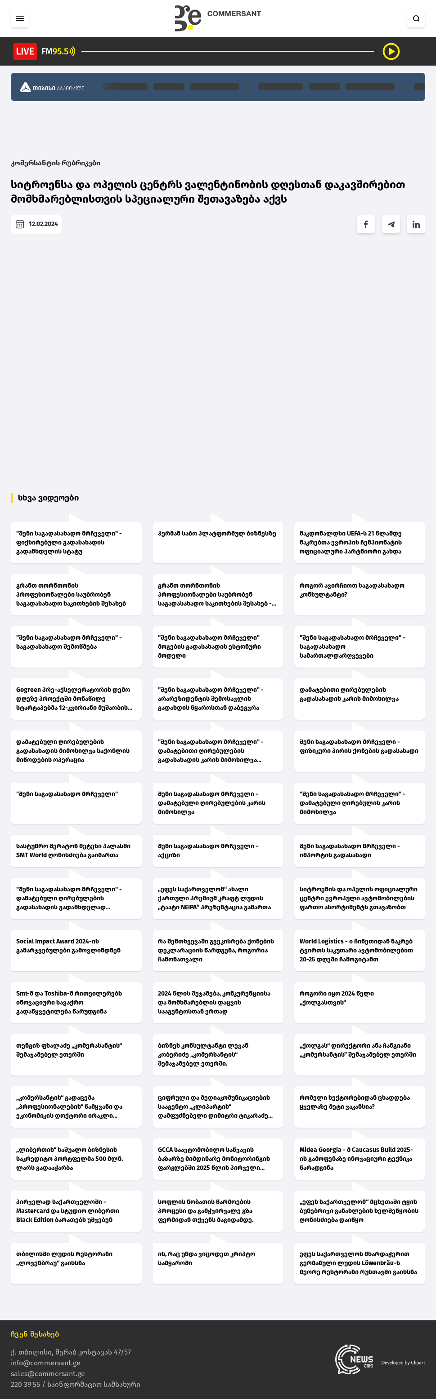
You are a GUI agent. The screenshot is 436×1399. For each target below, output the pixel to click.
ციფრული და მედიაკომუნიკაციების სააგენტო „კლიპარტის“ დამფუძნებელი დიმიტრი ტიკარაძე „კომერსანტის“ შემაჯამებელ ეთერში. (217, 1107)
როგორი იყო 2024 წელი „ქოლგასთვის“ (337, 998)
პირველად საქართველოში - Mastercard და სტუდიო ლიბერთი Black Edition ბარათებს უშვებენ (67, 1211)
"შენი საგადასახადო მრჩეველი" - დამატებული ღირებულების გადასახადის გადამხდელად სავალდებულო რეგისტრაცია (69, 898)
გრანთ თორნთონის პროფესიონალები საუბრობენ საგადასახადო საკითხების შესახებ (71, 594)
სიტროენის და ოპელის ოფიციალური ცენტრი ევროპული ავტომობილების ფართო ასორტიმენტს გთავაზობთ (359, 898)
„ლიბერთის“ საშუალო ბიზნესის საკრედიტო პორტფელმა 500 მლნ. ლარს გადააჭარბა (69, 1159)
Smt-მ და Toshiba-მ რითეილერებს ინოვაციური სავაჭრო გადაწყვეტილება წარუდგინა (69, 1002)
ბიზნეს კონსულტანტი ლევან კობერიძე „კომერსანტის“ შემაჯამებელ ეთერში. (203, 1054)
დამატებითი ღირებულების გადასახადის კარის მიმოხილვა (349, 694)
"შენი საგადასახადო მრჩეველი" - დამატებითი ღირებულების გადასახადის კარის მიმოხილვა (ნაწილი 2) (211, 751)
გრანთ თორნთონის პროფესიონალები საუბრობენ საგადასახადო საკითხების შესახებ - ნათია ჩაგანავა (215, 595)
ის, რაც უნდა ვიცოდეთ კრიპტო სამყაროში (206, 1258)
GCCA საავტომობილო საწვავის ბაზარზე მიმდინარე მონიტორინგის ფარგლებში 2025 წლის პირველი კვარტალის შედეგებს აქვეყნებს (214, 1159)
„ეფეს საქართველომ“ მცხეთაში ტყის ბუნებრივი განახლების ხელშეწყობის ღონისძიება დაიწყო (359, 1211)
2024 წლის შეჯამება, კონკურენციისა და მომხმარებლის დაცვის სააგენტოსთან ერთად (214, 1002)
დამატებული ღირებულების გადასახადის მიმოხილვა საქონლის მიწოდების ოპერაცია (73, 751)
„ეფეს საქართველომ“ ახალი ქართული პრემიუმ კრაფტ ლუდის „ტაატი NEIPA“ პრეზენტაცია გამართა (214, 898)
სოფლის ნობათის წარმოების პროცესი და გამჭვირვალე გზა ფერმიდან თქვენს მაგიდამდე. (205, 1211)
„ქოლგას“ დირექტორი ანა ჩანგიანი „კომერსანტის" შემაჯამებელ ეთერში (358, 1050)
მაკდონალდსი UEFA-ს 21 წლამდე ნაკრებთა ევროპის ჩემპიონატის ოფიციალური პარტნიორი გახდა (351, 542)
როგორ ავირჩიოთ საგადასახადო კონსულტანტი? (352, 590)
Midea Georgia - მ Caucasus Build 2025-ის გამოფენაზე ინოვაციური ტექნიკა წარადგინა (356, 1159)
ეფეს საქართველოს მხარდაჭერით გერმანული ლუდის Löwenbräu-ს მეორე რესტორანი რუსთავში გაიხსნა (358, 1263)
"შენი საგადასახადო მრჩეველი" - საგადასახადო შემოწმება (69, 642)
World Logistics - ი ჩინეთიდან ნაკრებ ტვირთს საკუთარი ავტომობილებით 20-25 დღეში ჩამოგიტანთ (356, 950)
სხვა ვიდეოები (48, 498)
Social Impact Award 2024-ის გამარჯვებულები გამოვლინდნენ (68, 946)
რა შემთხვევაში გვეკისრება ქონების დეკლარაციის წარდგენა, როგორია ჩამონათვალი (216, 950)
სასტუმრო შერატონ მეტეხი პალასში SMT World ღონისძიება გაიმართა (73, 850)
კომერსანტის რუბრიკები (55, 163)
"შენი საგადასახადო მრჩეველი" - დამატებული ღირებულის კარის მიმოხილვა (352, 803)
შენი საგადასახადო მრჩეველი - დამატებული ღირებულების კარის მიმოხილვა (211, 803)
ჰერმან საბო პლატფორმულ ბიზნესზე (217, 533)
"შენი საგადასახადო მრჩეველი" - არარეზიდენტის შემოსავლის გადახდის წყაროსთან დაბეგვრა (211, 699)
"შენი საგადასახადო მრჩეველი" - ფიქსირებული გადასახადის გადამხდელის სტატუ (69, 542)
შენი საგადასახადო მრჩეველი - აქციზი (208, 850)
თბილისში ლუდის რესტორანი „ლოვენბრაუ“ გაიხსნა (64, 1258)
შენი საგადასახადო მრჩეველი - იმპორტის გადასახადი (350, 850)
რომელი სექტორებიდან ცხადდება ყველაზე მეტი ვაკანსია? (355, 1102)
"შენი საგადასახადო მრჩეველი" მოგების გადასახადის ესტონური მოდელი (209, 647)
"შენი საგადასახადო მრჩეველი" (67, 794)
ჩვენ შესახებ (35, 1334)
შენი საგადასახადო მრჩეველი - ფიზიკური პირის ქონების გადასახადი (359, 746)
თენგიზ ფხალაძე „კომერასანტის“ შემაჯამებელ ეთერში (69, 1050)
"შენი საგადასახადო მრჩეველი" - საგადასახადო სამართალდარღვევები (352, 647)
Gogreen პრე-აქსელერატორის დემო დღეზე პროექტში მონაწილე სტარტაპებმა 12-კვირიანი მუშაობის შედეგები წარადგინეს (73, 699)
